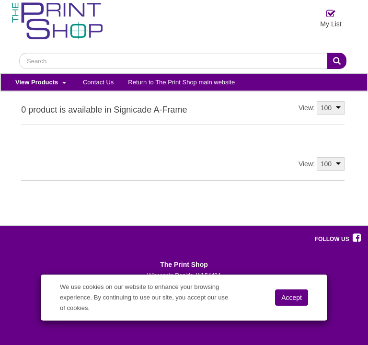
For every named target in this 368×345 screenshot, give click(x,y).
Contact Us (98, 82)
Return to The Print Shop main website (181, 82)
